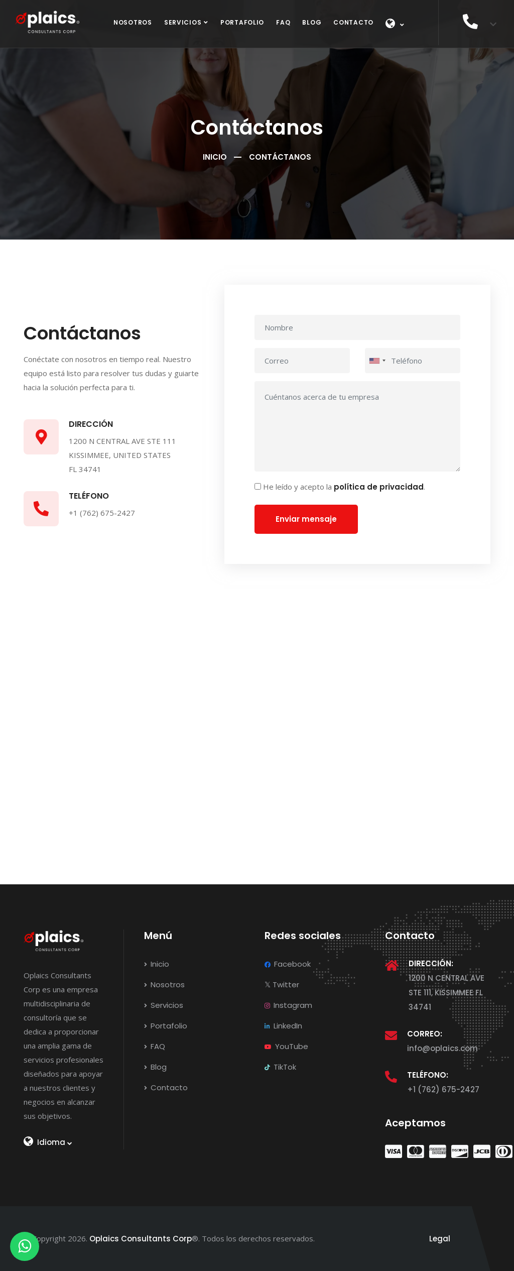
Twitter (282, 984)
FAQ (283, 22)
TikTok (280, 1067)
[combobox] (377, 361)
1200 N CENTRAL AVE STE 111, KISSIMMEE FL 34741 (446, 992)
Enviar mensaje (306, 519)
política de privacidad (379, 487)
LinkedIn (283, 1025)
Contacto (353, 22)
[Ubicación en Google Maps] (257, 747)
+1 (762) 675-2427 (443, 1089)
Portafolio (242, 22)
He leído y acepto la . (344, 487)
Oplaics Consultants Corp (140, 1238)
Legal (439, 1238)
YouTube (286, 1046)
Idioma (48, 1142)
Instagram (288, 1005)
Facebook (288, 964)
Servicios (182, 22)
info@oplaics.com (442, 1048)
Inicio (215, 157)
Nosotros (132, 22)
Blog (311, 22)
